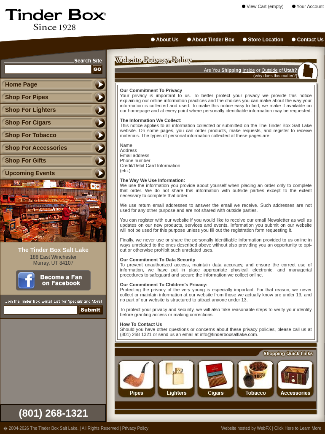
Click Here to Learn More (297, 428)
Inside (248, 70)
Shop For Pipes (24, 97)
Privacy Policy (135, 428)
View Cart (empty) (263, 6)
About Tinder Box (210, 40)
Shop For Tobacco (28, 135)
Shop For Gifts (23, 160)
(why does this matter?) (275, 75)
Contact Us (308, 40)
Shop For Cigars (25, 122)
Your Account (308, 6)
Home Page (21, 84)
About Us (164, 40)
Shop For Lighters (28, 109)
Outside (270, 70)
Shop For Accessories (33, 147)
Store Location (263, 40)
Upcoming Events (27, 173)
